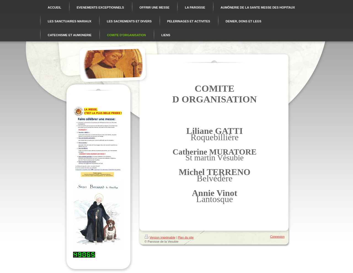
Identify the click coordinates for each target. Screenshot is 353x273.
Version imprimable (160, 237)
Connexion (277, 236)
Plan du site (186, 237)
